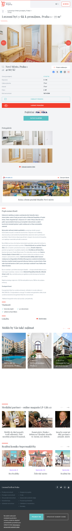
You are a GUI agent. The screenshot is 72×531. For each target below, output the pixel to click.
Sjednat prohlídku (37, 105)
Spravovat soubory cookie (56, 517)
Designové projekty (25, 492)
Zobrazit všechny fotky (27, 167)
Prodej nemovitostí (7, 492)
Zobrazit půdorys (37, 99)
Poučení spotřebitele (26, 500)
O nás (21, 495)
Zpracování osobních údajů (28, 498)
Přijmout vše (36, 517)
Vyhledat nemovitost (8, 503)
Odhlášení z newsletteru (27, 503)
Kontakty (22, 506)
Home (4, 10)
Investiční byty (6, 500)
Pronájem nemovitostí (8, 495)
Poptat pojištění (36, 118)
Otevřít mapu (41, 318)
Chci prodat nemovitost (9, 498)
